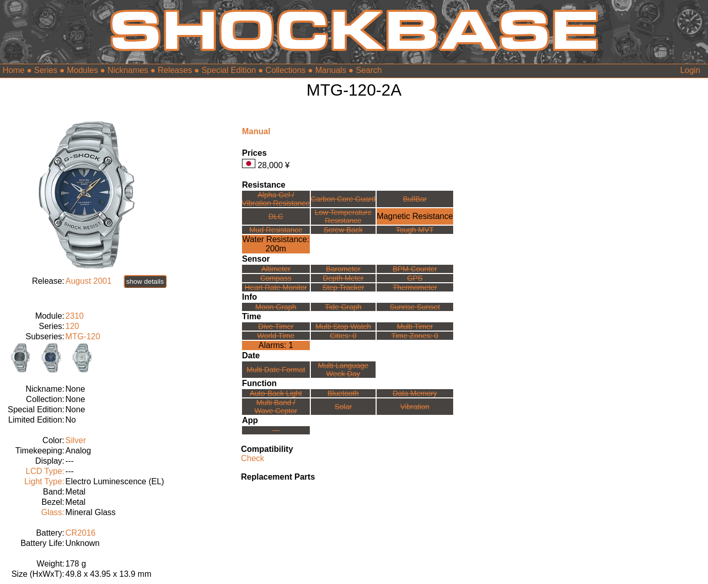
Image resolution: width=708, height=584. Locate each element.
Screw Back (343, 230)
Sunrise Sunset (415, 307)
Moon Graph (275, 307)
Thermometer (415, 287)
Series (45, 70)
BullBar (414, 199)
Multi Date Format (276, 370)
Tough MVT (415, 230)
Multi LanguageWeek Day (343, 369)
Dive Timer (275, 326)
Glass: (52, 512)
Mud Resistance (275, 230)
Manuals (330, 70)
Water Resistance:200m (276, 244)
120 (72, 326)
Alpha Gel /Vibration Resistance (276, 199)
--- (276, 430)
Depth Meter (343, 278)
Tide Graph (343, 307)
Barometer (343, 269)
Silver (75, 440)
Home (14, 70)
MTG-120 (82, 336)
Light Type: (44, 481)
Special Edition (228, 70)
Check (252, 458)
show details (145, 281)
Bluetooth (343, 393)
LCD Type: (45, 471)
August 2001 (88, 281)
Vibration (415, 407)
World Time (276, 336)
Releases (175, 70)
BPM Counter (415, 269)
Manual (256, 131)
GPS (414, 278)
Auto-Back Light (276, 393)
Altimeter (275, 269)
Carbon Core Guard (343, 199)
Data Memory (415, 393)
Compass (275, 278)
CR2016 (80, 532)
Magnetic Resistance (415, 216)
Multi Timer (415, 326)
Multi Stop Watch (343, 326)
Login (690, 70)
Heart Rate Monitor (276, 287)
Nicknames (127, 70)
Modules (82, 70)
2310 (74, 316)
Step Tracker (343, 287)
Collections (286, 70)
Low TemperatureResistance (342, 216)
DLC (275, 216)
